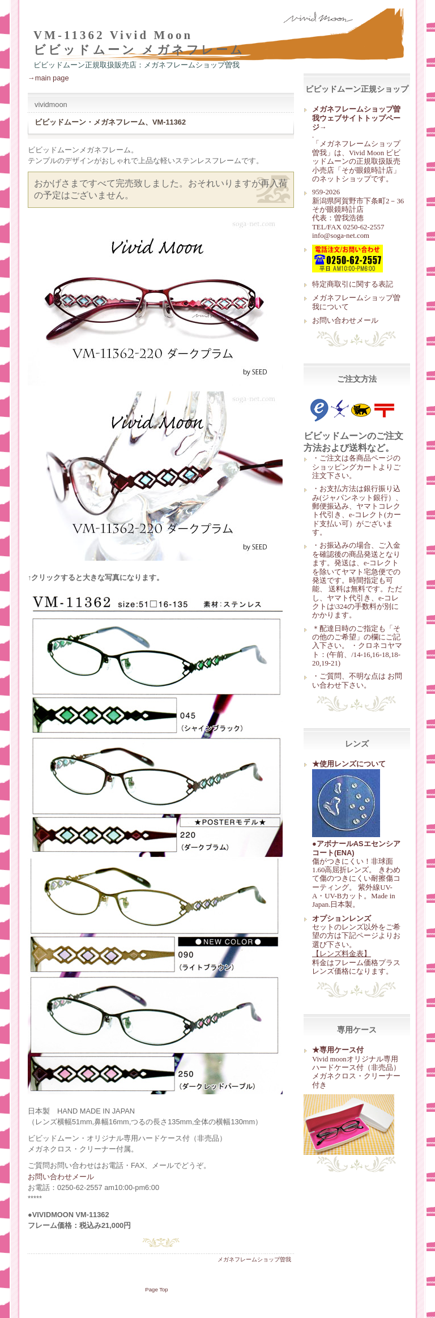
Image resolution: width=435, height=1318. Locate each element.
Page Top (156, 1289)
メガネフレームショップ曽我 (254, 1259)
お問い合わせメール (345, 320)
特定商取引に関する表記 (352, 284)
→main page (48, 78)
